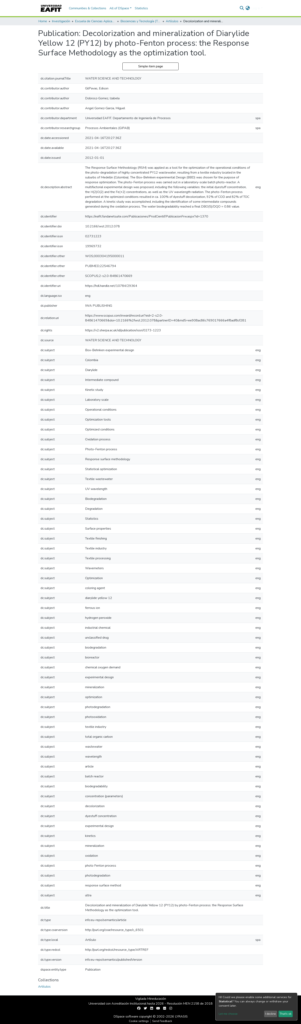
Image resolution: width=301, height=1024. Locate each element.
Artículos (172, 21)
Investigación (61, 21)
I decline (270, 1014)
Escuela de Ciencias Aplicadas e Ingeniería (95, 21)
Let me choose (228, 1014)
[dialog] (256, 1006)
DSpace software (126, 1016)
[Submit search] (241, 8)
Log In (255, 8)
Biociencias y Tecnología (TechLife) (140, 21)
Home (42, 21)
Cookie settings (139, 1021)
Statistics (141, 8)
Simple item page (150, 66)
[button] (247, 8)
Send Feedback (162, 1021)
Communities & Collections (87, 8)
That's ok (285, 1014)
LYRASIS (181, 1016)
